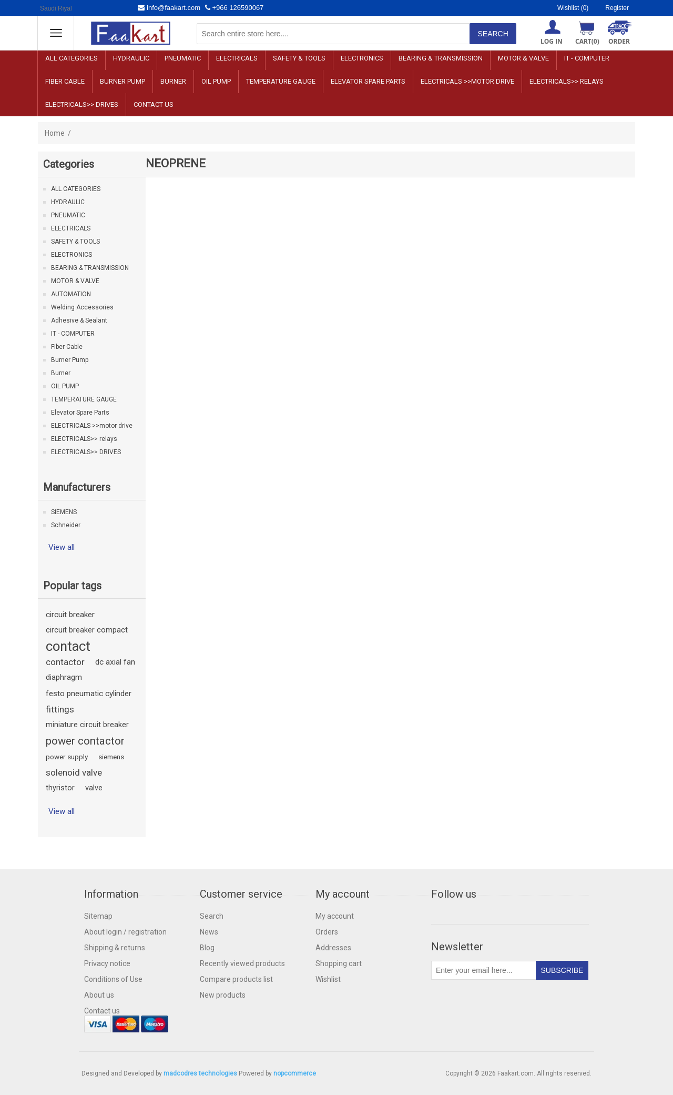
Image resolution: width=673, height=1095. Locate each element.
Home (55, 133)
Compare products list (236, 979)
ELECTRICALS (237, 58)
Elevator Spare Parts (368, 81)
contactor (65, 662)
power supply (67, 756)
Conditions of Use (113, 979)
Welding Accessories (82, 307)
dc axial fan (115, 662)
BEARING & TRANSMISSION (441, 58)
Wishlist (328, 979)
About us (99, 995)
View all (61, 547)
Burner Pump (122, 81)
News (209, 932)
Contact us (154, 104)
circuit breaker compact (87, 630)
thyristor (60, 787)
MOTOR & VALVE (523, 58)
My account (334, 916)
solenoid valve (74, 772)
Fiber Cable (65, 81)
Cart (587, 41)
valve (94, 787)
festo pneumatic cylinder (88, 693)
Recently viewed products (242, 963)
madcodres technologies (200, 1073)
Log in (552, 41)
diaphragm (64, 677)
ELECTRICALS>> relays (566, 81)
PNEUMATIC (183, 58)
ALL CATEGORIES (71, 58)
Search (211, 916)
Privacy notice (107, 963)
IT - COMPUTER (586, 58)
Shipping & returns (114, 947)
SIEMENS (64, 512)
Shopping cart (338, 963)
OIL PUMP (216, 81)
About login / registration (125, 932)
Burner (173, 81)
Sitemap (98, 916)
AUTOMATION (71, 294)
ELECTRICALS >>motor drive (467, 81)
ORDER (619, 41)
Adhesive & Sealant (79, 320)
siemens (111, 756)
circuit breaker (70, 614)
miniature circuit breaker (87, 724)
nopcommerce (294, 1073)
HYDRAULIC (131, 58)
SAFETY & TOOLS (299, 58)
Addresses (333, 947)
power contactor (85, 741)
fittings (60, 709)
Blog (207, 947)
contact (68, 646)
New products (223, 995)
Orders (326, 932)
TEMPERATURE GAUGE (280, 81)
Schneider (65, 525)
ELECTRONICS (362, 58)
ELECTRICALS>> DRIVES (81, 104)
